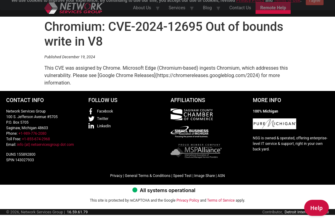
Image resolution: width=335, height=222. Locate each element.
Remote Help (273, 7)
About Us (142, 7)
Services (177, 7)
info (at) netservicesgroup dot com (45, 144)
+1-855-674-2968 (36, 139)
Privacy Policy (187, 200)
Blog (207, 7)
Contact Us (240, 7)
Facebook (105, 111)
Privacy (116, 176)
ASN (221, 176)
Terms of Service (221, 200)
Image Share (204, 176)
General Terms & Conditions (147, 176)
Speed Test (182, 176)
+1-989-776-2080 (32, 133)
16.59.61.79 (77, 212)
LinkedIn (104, 126)
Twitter (102, 119)
